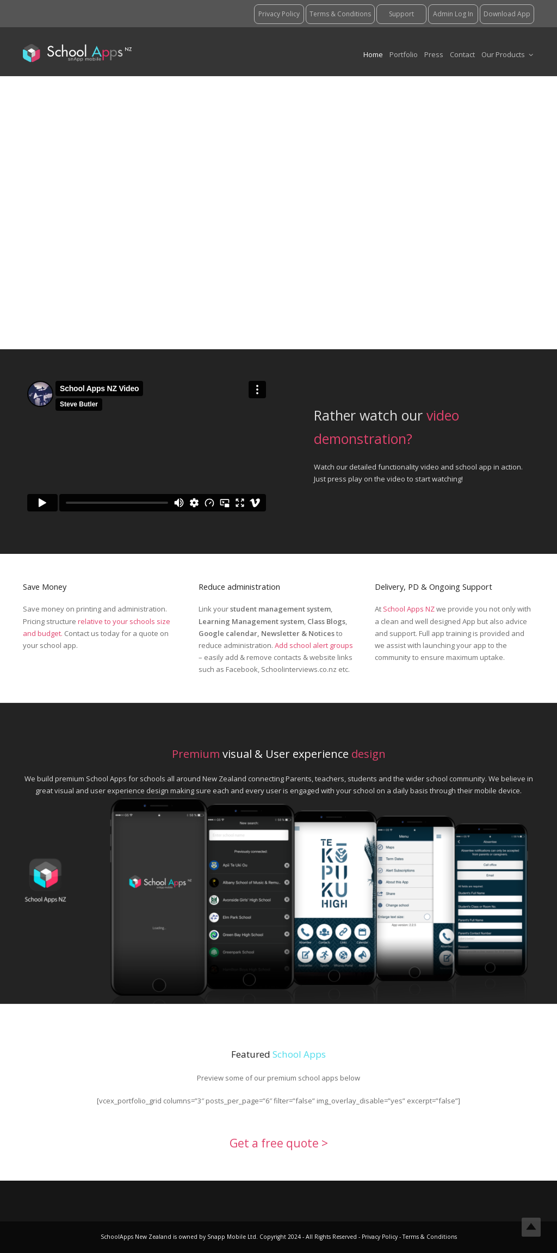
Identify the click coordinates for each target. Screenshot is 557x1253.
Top (531, 1227)
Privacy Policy (380, 1236)
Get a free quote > (279, 1143)
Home (373, 54)
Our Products (507, 54)
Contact (462, 54)
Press (433, 54)
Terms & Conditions (429, 1236)
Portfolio (403, 54)
